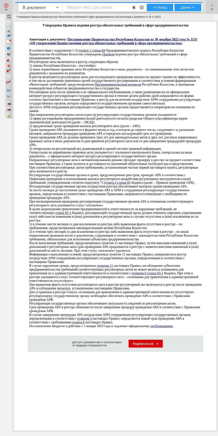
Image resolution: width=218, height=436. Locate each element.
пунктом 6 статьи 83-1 (147, 273)
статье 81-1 (63, 213)
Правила (108, 54)
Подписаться (146, 343)
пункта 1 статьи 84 (92, 50)
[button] (6, 7)
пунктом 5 (84, 318)
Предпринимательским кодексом (117, 84)
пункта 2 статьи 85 (117, 182)
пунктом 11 (105, 265)
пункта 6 (78, 322)
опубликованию (162, 326)
